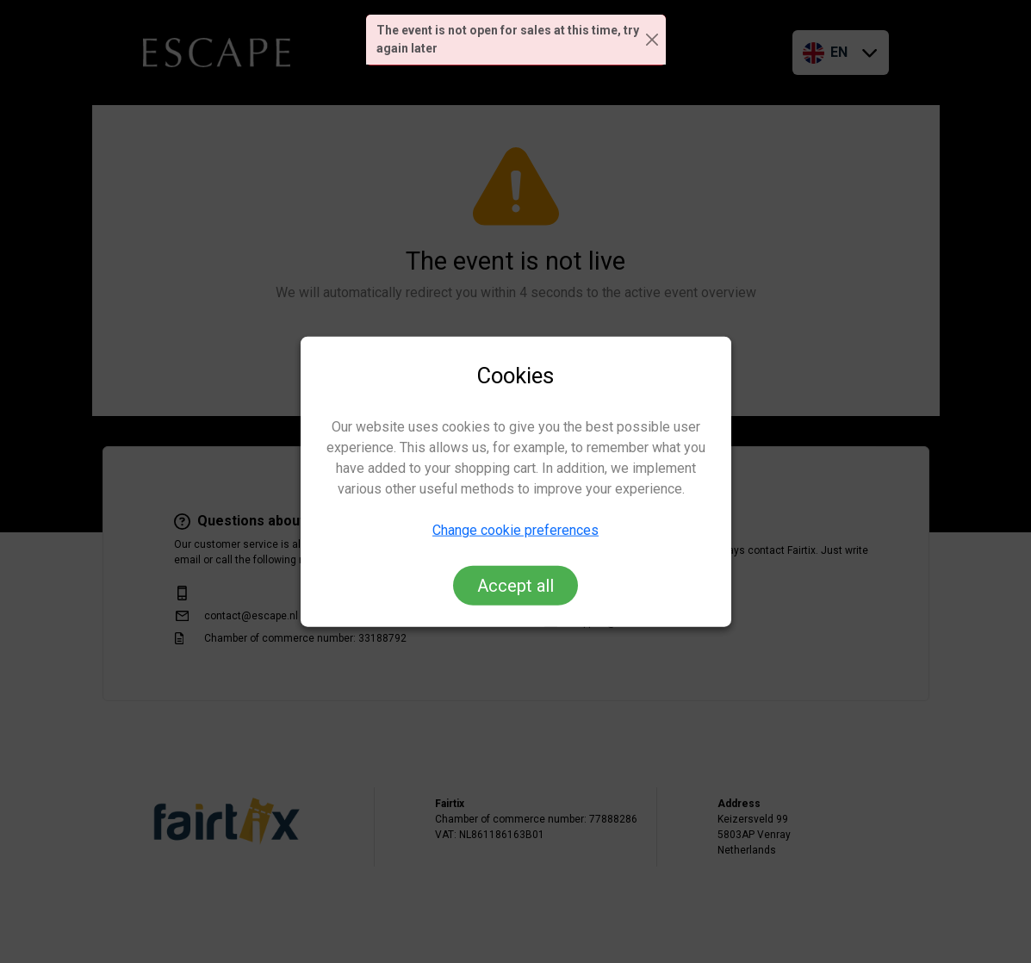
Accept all (515, 585)
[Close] (652, 40)
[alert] (516, 40)
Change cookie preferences (515, 529)
